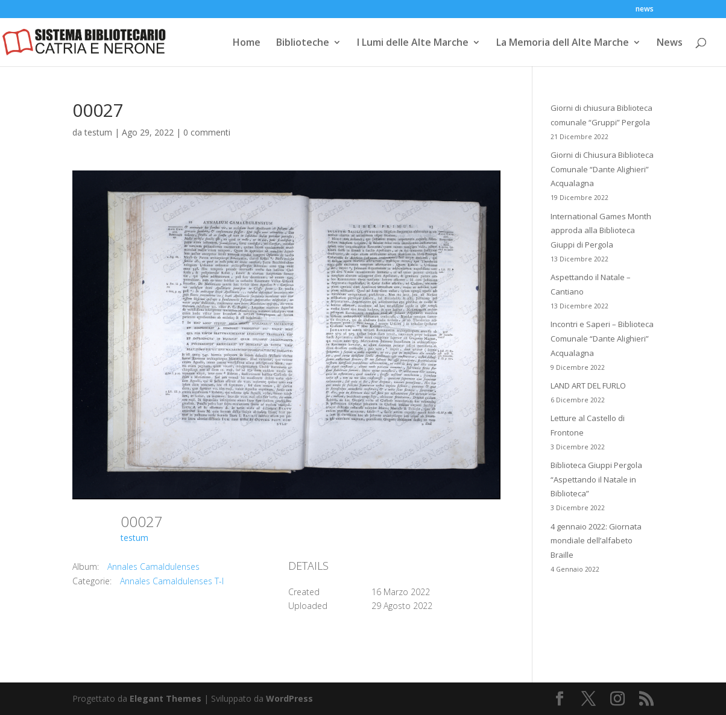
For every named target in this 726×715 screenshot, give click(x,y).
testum (98, 132)
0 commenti (206, 132)
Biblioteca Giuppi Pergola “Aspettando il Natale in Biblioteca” (596, 479)
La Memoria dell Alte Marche (562, 43)
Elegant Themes (165, 698)
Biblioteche (302, 43)
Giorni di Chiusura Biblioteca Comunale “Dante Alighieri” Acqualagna (602, 169)
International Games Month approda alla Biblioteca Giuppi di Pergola (601, 231)
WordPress (289, 698)
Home (246, 43)
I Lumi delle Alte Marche (413, 43)
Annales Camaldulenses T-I (172, 581)
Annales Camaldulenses (153, 566)
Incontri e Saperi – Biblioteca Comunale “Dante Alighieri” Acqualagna (602, 338)
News (670, 43)
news (645, 9)
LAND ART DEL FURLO (588, 385)
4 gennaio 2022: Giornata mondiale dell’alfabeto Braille (596, 541)
